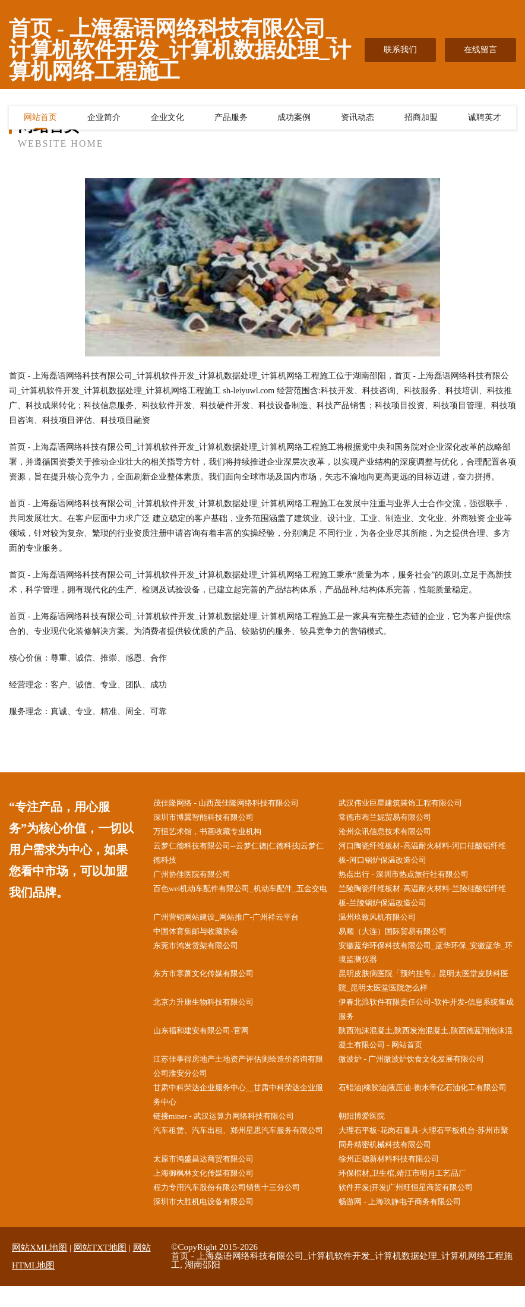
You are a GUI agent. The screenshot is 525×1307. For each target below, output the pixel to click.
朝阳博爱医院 (368, 1132)
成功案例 (294, 119)
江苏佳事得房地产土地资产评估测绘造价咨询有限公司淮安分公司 (240, 1080)
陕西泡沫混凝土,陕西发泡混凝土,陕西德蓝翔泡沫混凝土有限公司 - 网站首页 (428, 1050)
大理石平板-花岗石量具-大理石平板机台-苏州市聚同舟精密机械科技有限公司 (426, 1155)
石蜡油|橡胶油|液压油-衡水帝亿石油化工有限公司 (429, 1110)
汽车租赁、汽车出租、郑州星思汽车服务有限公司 (240, 1155)
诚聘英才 (484, 119)
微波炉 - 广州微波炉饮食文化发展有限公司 (421, 1072)
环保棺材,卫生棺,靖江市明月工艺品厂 (411, 1192)
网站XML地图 (39, 1268)
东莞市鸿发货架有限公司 (203, 953)
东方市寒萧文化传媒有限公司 (211, 982)
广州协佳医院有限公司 (199, 878)
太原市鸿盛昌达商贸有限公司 (211, 1177)
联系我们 (400, 49)
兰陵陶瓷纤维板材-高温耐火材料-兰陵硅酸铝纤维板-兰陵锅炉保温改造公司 (428, 901)
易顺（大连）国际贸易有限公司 (401, 938)
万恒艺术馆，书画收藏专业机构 (215, 833)
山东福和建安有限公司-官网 (208, 1042)
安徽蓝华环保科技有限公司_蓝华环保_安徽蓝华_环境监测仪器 (426, 961)
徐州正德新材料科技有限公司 (397, 1177)
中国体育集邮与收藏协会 (203, 938)
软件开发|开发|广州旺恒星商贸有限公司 (415, 1207)
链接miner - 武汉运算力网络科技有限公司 (232, 1132)
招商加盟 (421, 119)
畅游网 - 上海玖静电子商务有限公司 (409, 1222)
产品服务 (231, 119)
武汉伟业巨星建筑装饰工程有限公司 (409, 803)
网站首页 (40, 119)
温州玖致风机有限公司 (384, 923)
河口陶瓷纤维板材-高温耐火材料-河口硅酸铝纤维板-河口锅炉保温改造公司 (428, 856)
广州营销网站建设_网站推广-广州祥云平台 (235, 923)
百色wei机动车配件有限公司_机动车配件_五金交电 (242, 901)
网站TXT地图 (100, 1268)
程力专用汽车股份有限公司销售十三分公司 (236, 1207)
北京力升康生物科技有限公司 (211, 1013)
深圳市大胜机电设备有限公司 (211, 1222)
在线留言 (480, 49)
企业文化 (167, 119)
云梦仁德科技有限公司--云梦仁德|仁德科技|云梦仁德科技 (240, 856)
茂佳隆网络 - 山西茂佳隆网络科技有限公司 (235, 803)
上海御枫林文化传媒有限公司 (211, 1192)
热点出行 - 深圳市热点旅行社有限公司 (413, 878)
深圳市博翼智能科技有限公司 (211, 818)
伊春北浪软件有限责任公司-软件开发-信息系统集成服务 (428, 1021)
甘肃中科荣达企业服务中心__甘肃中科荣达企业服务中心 (240, 1110)
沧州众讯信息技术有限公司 (392, 833)
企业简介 (104, 119)
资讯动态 (357, 119)
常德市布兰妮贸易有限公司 (392, 818)
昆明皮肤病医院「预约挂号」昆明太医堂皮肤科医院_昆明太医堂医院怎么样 (426, 990)
